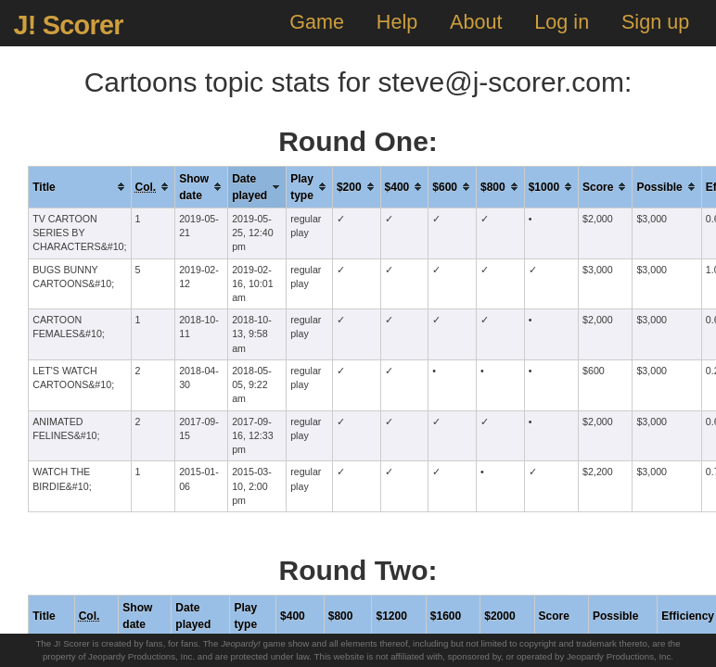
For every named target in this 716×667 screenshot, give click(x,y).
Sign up (655, 21)
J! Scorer (67, 25)
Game (316, 21)
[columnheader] (80, 187)
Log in (561, 21)
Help (397, 21)
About (476, 21)
